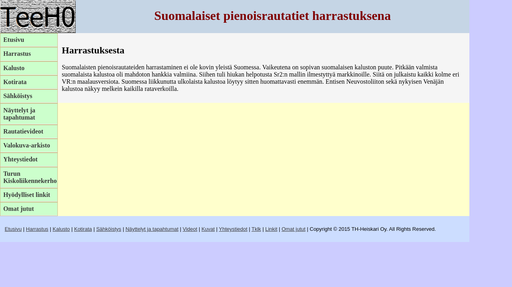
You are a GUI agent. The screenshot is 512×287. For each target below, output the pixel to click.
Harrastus (17, 53)
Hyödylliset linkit (26, 194)
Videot (189, 229)
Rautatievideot (23, 131)
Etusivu (13, 39)
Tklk (256, 229)
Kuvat (208, 229)
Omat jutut (18, 208)
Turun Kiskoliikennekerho (30, 177)
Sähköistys (17, 95)
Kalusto (13, 68)
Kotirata (15, 82)
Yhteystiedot (20, 159)
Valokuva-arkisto (26, 145)
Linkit (271, 229)
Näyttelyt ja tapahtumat (19, 114)
